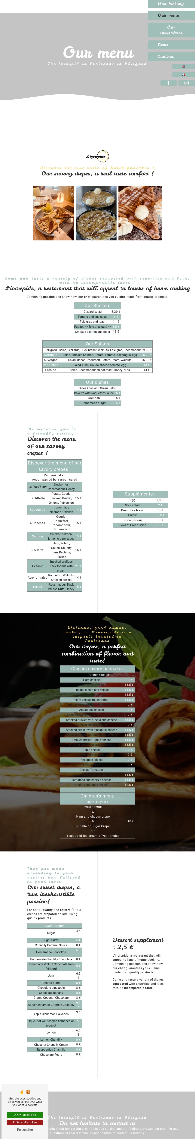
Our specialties (171, 30)
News (163, 45)
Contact (166, 56)
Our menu (169, 15)
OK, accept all (25, 1114)
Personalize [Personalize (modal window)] (25, 1129)
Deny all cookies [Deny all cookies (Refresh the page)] (25, 1122)
